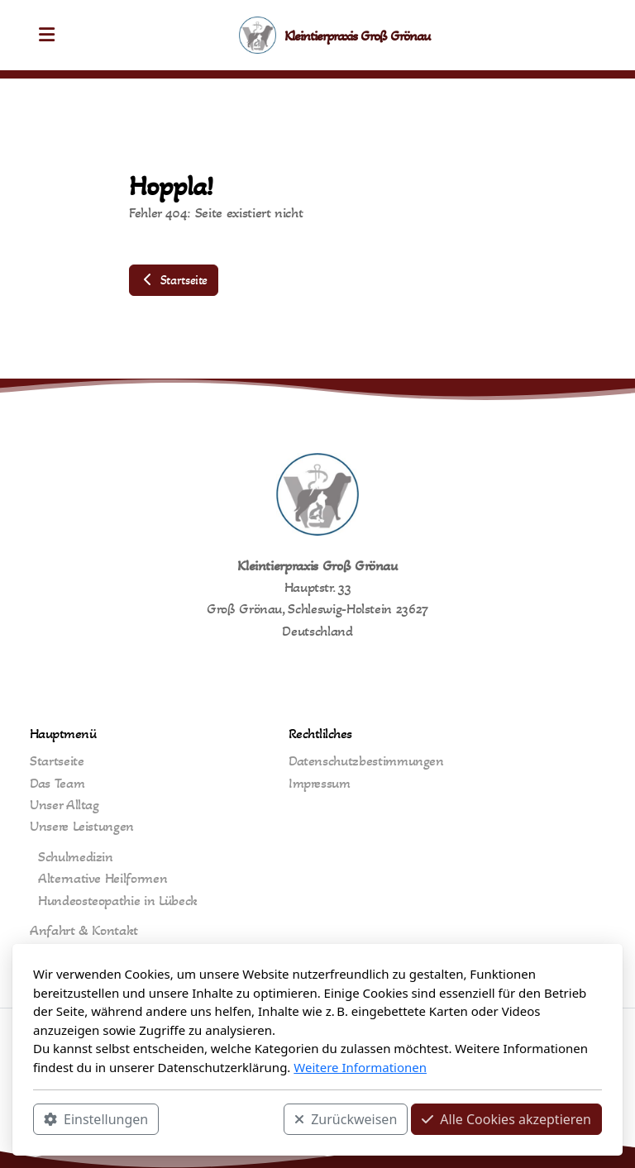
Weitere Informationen (360, 1067)
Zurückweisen (345, 1119)
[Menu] (46, 35)
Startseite (174, 280)
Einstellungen (96, 1119)
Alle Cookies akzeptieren (506, 1119)
